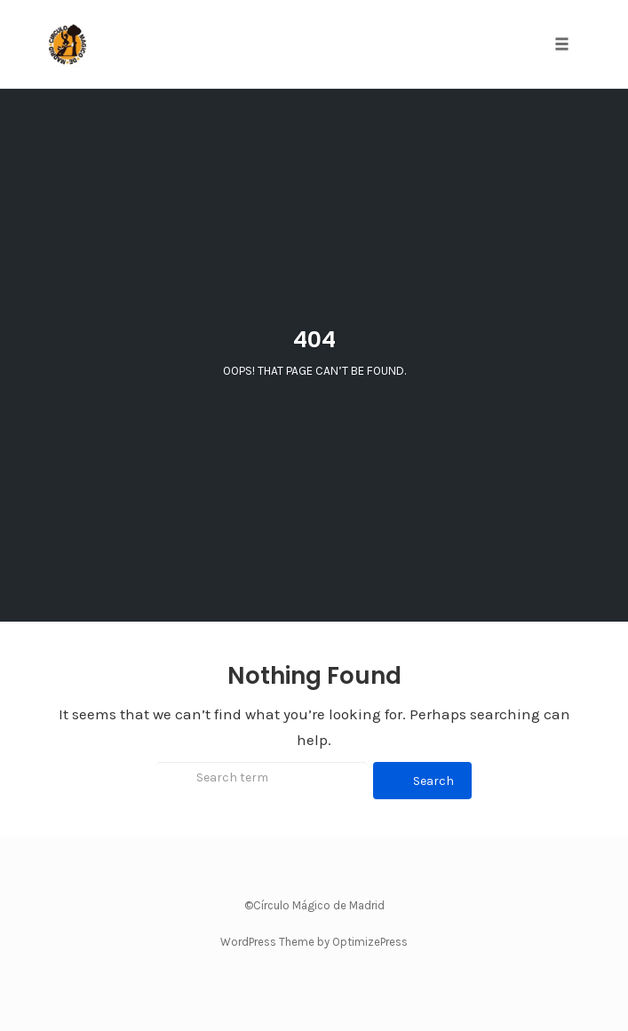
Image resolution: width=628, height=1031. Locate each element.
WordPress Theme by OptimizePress (314, 941)
